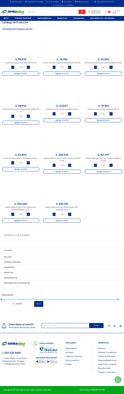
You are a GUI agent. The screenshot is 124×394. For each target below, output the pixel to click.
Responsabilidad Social (107, 360)
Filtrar (38, 304)
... (119, 18)
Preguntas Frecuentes (34, 2)
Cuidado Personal (23, 18)
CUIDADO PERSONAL (12, 262)
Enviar (96, 325)
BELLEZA (7, 257)
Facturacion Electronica (104, 2)
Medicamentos (44, 18)
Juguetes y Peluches (74, 356)
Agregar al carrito (20, 74)
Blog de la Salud (104, 368)
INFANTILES (8, 273)
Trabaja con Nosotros (106, 372)
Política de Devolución (107, 356)
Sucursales (67, 2)
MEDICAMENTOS (10, 278)
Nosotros (102, 348)
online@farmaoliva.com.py (13, 364)
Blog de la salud (81, 2)
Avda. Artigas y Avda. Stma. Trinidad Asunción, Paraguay (14, 359)
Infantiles (62, 18)
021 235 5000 (16, 2)
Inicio (6, 18)
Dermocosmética (72, 360)
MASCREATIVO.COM (98, 390)
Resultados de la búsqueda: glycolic (17, 29)
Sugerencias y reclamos (107, 364)
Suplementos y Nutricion (102, 18)
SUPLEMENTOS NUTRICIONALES (17, 283)
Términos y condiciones (107, 352)
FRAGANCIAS (9, 267)
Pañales (69, 364)
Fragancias (78, 18)
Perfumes (69, 352)
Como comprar (53, 2)
